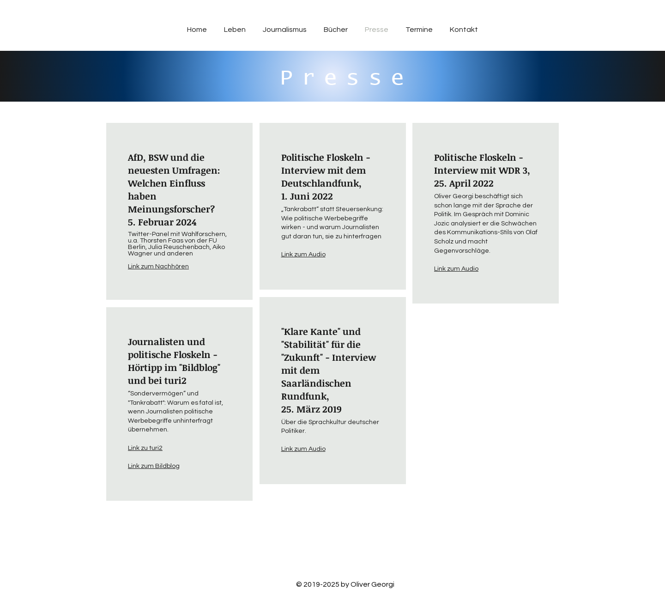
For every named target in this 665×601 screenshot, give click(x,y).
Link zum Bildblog (154, 466)
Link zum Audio (456, 269)
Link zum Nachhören (158, 266)
